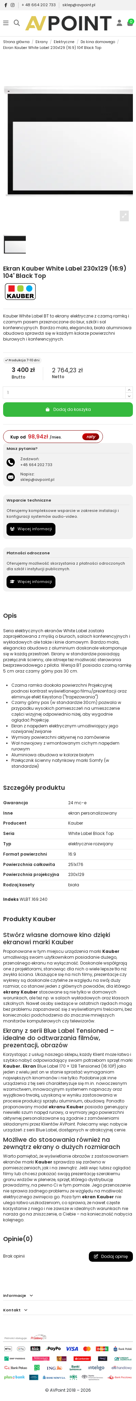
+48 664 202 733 (36, 464)
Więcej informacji (31, 529)
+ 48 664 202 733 (39, 5)
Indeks (11, 899)
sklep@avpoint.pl (78, 5)
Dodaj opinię (111, 1256)
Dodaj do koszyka (68, 409)
